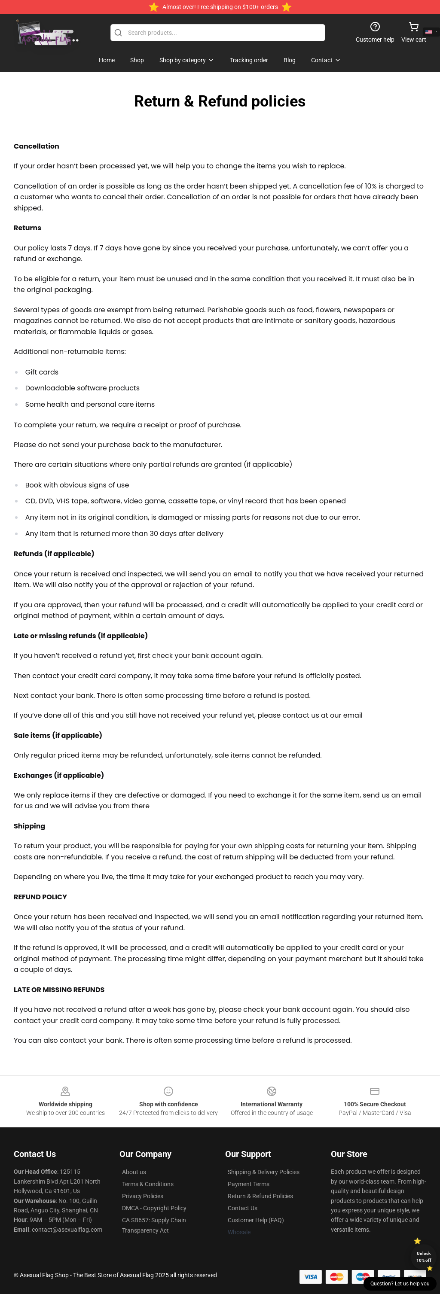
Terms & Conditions (148, 1184)
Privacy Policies (142, 1196)
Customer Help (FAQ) (256, 1220)
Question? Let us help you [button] (400, 1284)
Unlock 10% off (423, 1257)
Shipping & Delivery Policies (263, 1172)
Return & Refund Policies (260, 1196)
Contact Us (242, 1208)
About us (134, 1172)
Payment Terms (248, 1184)
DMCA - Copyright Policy (154, 1208)
